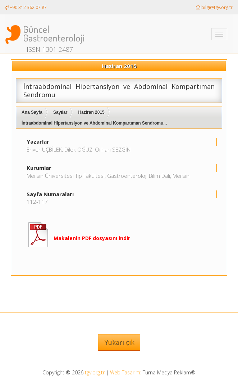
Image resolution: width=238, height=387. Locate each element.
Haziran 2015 (91, 112)
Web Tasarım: (125, 372)
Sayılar (60, 112)
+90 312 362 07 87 (26, 7)
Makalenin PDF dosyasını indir (92, 238)
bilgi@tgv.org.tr (214, 7)
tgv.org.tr (95, 372)
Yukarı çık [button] (119, 342)
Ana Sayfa (32, 112)
